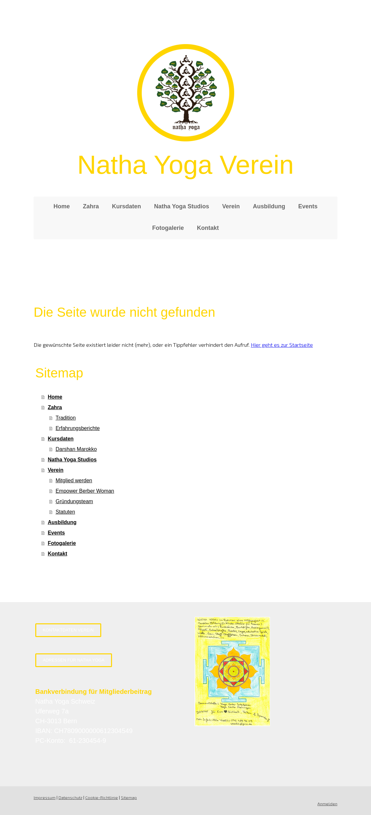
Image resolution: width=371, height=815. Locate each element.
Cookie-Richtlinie (101, 797)
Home (62, 206)
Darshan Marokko (76, 449)
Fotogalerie (168, 228)
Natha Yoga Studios (181, 206)
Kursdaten (126, 206)
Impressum (45, 797)
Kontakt (208, 228)
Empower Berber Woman (85, 491)
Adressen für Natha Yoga (74, 660)
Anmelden (327, 803)
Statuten (65, 512)
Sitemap (129, 797)
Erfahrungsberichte (78, 428)
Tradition (66, 418)
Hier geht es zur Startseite (282, 345)
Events (307, 206)
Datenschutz (70, 797)
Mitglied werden (74, 480)
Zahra (91, 206)
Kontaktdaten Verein (68, 630)
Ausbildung (269, 206)
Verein (231, 206)
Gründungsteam (74, 501)
